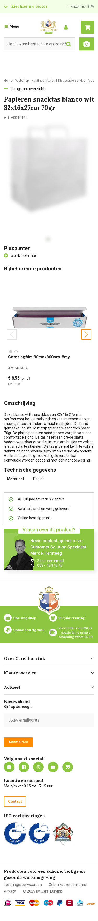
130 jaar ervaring (71, 618)
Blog (67, 767)
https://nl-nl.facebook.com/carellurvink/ (24, 767)
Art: (18, 368)
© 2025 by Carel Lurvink (42, 891)
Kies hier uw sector (29, 6)
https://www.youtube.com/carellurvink (53, 767)
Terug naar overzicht (27, 89)
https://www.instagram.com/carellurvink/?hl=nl (38, 767)
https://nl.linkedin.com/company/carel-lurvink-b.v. (9, 767)
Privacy (10, 891)
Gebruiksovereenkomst (68, 885)
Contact (15, 801)
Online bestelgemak (28, 630)
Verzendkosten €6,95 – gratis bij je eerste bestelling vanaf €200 (75, 632)
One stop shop (24, 618)
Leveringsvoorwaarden (23, 885)
